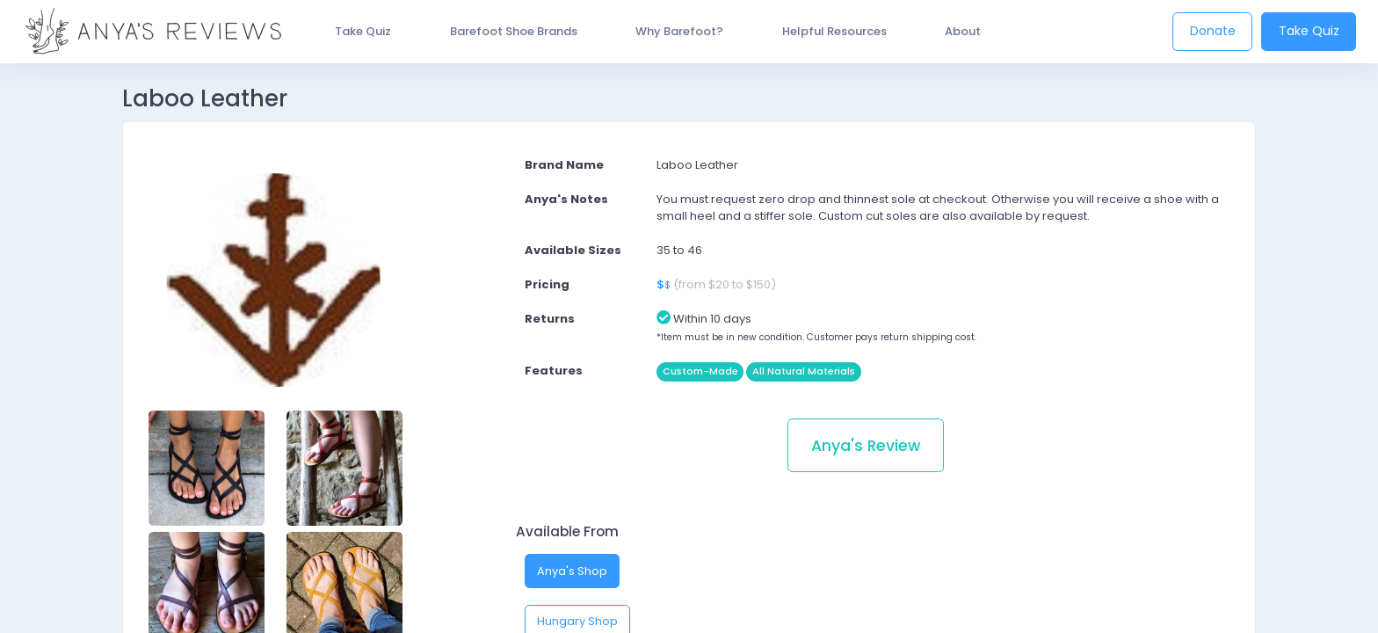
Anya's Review (865, 445)
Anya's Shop (572, 571)
